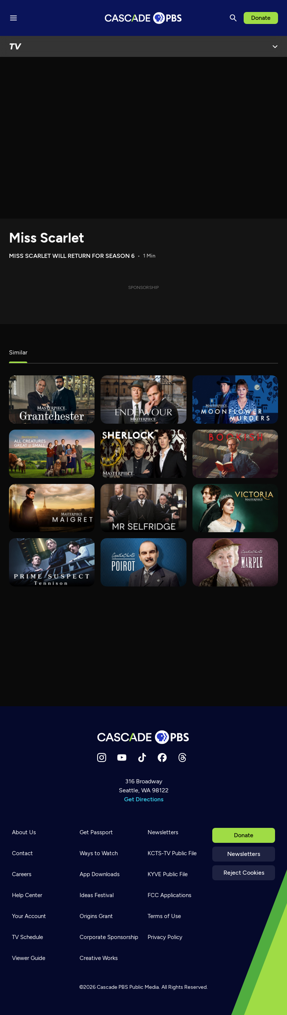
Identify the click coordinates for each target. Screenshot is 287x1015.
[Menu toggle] (13, 17)
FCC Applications (169, 895)
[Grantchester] (52, 399)
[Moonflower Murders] (235, 399)
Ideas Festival (97, 895)
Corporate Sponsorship (109, 937)
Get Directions (143, 799)
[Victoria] (235, 508)
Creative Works (99, 958)
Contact (22, 853)
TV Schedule (27, 937)
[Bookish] (235, 454)
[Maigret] (52, 508)
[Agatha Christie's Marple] (235, 562)
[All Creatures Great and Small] (52, 454)
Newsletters (243, 853)
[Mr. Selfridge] (143, 508)
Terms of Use (164, 916)
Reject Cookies (243, 872)
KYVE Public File (168, 874)
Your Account (29, 916)
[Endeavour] (143, 399)
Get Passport (96, 832)
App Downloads (100, 874)
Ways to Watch (99, 853)
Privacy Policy (165, 937)
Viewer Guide (28, 958)
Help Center (27, 895)
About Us (24, 832)
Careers (21, 874)
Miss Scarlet (46, 238)
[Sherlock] (143, 454)
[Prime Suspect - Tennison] (52, 562)
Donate (261, 17)
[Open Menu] (275, 46)
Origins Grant (96, 916)
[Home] (143, 737)
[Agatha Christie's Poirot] (143, 562)
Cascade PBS (112, 987)
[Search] (233, 17)
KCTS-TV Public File (172, 853)
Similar (18, 352)
